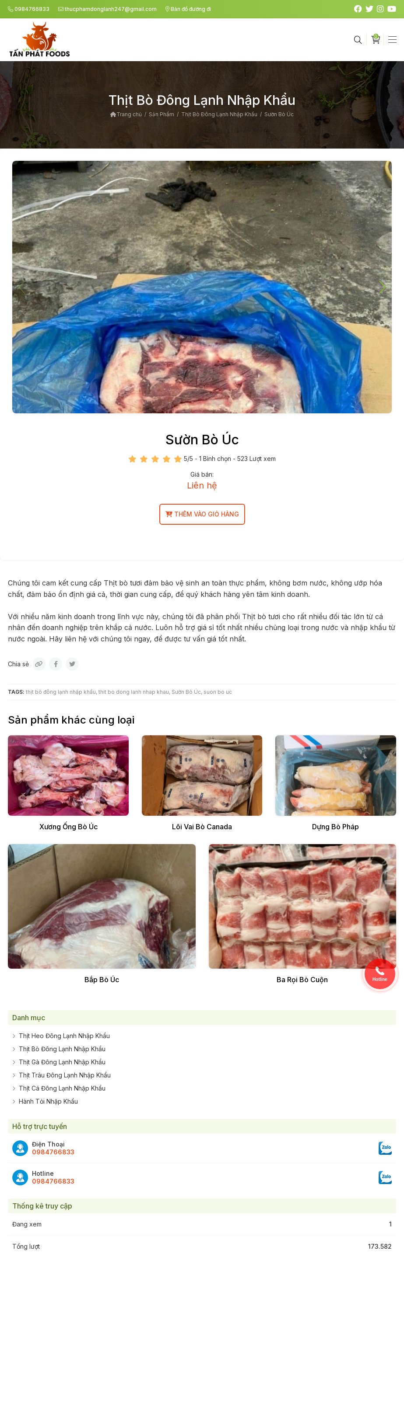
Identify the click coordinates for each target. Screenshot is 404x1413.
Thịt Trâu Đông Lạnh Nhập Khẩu (65, 1075)
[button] (381, 287)
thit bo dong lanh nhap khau (133, 692)
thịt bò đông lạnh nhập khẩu (61, 692)
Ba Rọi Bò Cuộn (302, 979)
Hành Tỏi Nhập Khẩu (48, 1101)
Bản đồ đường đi (188, 9)
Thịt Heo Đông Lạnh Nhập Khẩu (64, 1035)
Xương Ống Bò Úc (68, 826)
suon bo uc (218, 692)
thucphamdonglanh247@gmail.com (107, 9)
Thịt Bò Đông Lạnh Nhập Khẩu (62, 1049)
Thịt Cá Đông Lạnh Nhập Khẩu (62, 1088)
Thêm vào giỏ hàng (202, 514)
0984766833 (28, 9)
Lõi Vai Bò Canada (202, 826)
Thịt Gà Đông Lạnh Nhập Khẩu (62, 1062)
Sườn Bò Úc (186, 692)
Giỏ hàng (377, 39)
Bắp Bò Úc (101, 979)
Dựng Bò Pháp (335, 826)
